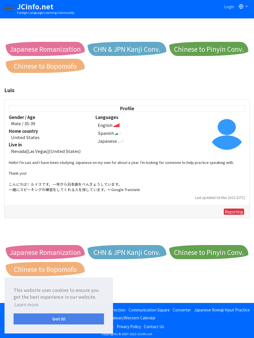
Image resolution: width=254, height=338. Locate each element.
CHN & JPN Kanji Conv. (127, 48)
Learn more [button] (26, 304)
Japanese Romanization (45, 48)
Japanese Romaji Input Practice (222, 310)
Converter (182, 310)
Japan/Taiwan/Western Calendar (127, 317)
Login (229, 6)
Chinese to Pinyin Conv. (209, 48)
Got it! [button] (59, 319)
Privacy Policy (129, 326)
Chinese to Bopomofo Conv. (45, 67)
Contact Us (154, 326)
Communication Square (149, 310)
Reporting (234, 211)
